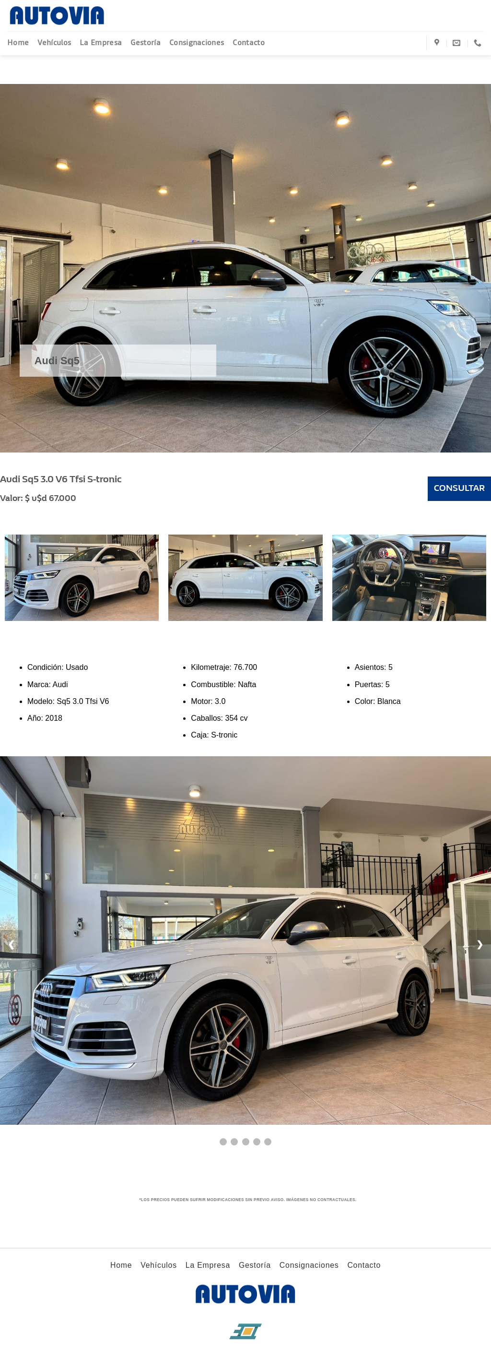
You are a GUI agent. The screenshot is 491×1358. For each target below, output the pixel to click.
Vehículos (54, 43)
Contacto (249, 43)
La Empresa (101, 43)
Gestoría (145, 43)
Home (18, 43)
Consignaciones (196, 43)
